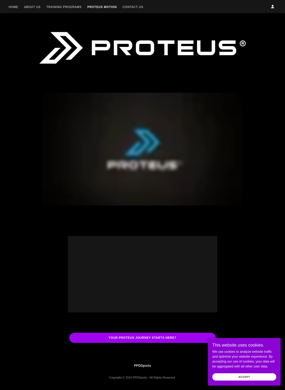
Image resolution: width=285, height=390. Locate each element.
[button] (272, 6)
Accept (244, 376)
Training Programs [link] (64, 7)
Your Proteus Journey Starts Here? (142, 337)
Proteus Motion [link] (102, 7)
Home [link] (13, 7)
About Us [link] (32, 7)
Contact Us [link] (133, 7)
